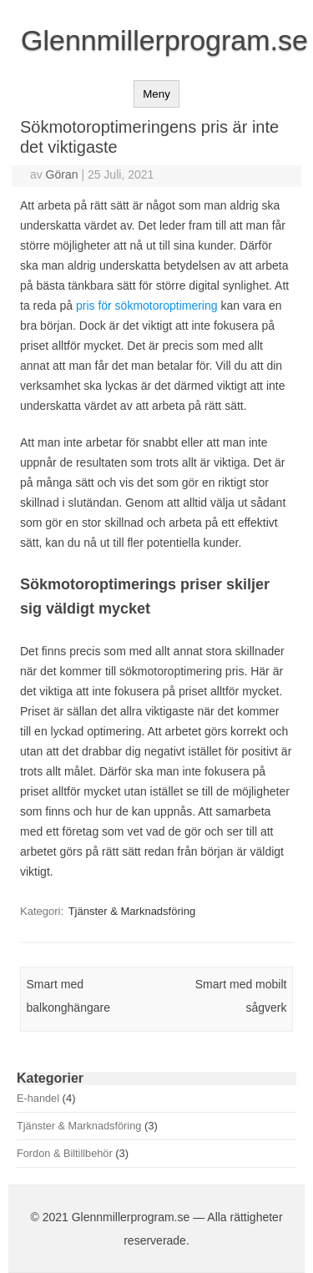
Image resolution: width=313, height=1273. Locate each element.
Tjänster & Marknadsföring (131, 911)
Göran (62, 174)
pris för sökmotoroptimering (147, 305)
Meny (156, 94)
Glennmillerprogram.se (164, 40)
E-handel (38, 1098)
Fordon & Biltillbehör (65, 1153)
